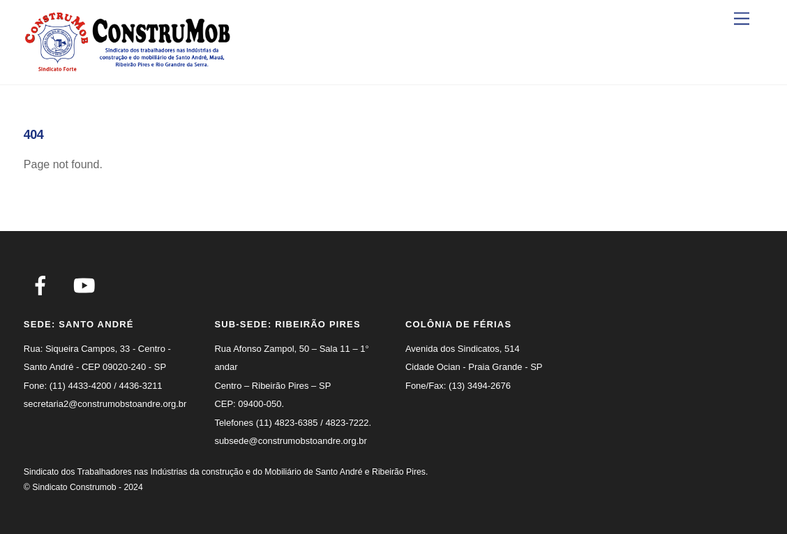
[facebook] (43, 285)
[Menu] (742, 19)
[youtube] (87, 285)
